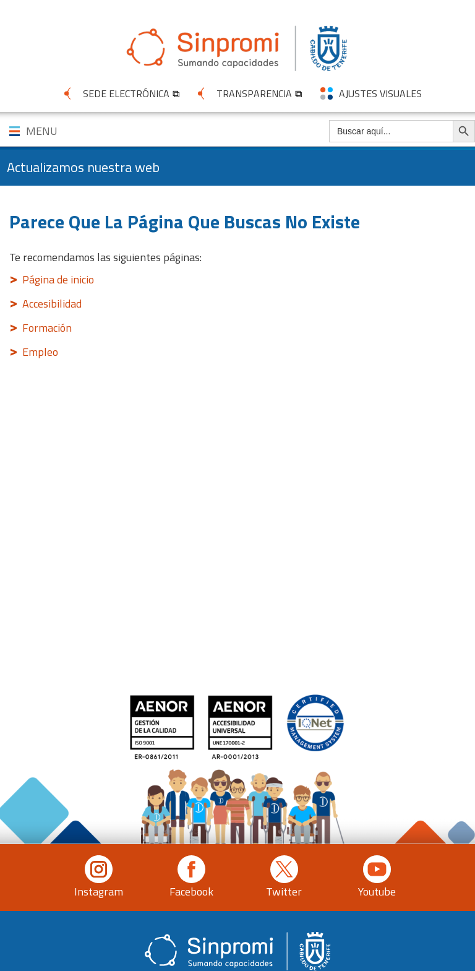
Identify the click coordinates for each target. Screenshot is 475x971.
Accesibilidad (52, 303)
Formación (47, 327)
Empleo (40, 351)
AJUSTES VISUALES (380, 93)
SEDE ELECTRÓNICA (126, 93)
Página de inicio (58, 279)
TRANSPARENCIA (254, 93)
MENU (42, 131)
